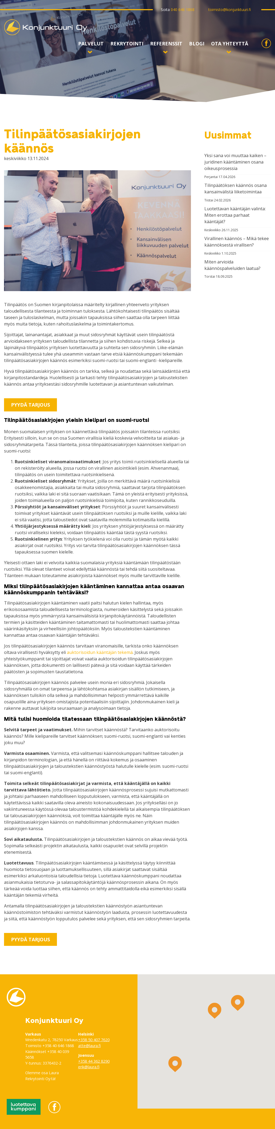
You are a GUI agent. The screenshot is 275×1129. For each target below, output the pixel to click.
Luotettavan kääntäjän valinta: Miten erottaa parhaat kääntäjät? (235, 215)
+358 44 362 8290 (94, 1061)
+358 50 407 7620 (94, 1039)
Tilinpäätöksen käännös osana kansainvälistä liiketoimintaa (235, 188)
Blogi (196, 44)
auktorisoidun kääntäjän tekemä (100, 652)
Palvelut (91, 45)
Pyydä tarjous (30, 404)
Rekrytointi (126, 44)
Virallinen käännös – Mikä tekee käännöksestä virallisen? (236, 242)
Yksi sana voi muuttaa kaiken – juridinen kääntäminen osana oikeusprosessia (235, 162)
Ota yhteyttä (229, 45)
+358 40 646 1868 (58, 1045)
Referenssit (166, 45)
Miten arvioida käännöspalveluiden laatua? (232, 265)
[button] (214, 1011)
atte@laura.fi (89, 1045)
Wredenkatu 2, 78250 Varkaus (51, 1039)
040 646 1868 (182, 9)
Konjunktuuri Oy (16, 1006)
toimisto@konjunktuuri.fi (229, 9)
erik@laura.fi (88, 1066)
